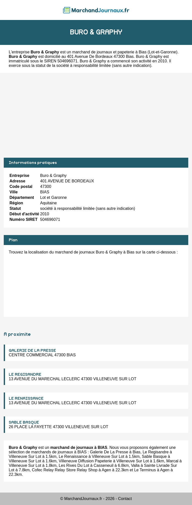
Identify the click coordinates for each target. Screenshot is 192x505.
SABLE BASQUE (24, 422)
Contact (125, 499)
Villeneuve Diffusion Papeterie (85, 461)
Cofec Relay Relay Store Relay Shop (65, 470)
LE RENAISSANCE (26, 398)
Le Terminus (145, 470)
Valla (135, 465)
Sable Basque (154, 456)
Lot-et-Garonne (162, 52)
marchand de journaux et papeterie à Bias (109, 52)
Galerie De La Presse (109, 452)
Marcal (172, 461)
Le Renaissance (73, 456)
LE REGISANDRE (25, 375)
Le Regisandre (155, 452)
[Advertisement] (96, 115)
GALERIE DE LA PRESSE (32, 351)
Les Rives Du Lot (74, 465)
